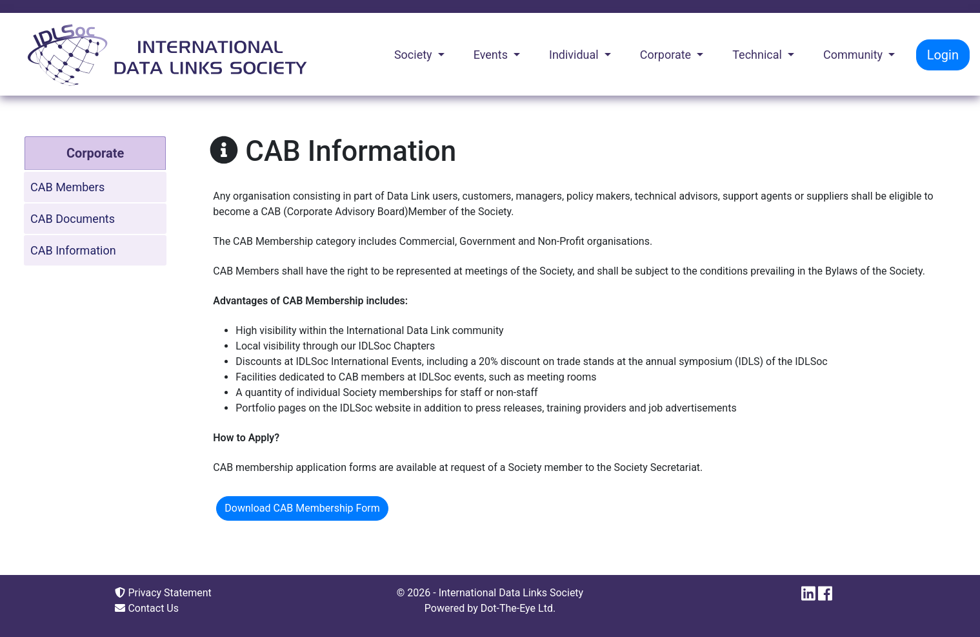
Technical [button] (758, 54)
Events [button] (492, 54)
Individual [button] (575, 54)
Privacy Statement (163, 593)
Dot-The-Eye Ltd (517, 608)
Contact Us (147, 608)
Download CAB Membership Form (302, 508)
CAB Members (67, 187)
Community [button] (854, 54)
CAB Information (73, 250)
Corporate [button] (667, 54)
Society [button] (414, 54)
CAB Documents (72, 218)
